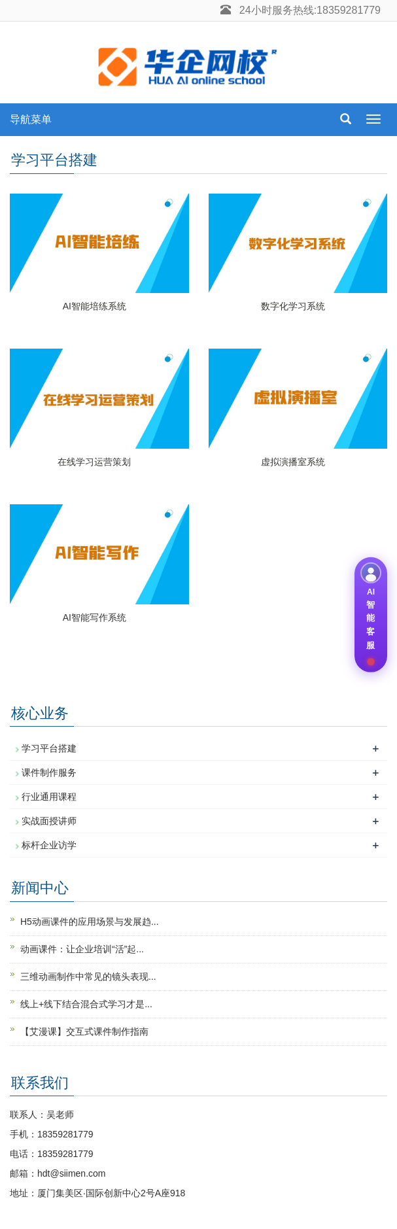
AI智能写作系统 (94, 617)
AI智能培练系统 (94, 306)
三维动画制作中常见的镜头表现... (88, 976)
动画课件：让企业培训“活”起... (82, 949)
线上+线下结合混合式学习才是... (86, 1004)
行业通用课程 (49, 796)
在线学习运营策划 (94, 462)
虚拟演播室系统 (293, 462)
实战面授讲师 (49, 821)
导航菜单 (31, 119)
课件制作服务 (49, 772)
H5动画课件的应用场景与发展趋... (89, 921)
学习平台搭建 (49, 748)
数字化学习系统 (293, 306)
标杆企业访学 (49, 845)
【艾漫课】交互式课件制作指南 (84, 1031)
